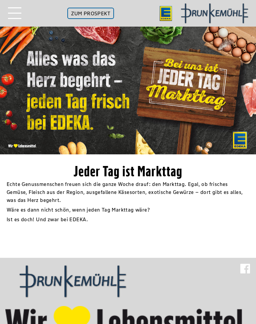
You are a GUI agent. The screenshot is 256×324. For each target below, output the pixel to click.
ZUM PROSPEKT (90, 13)
